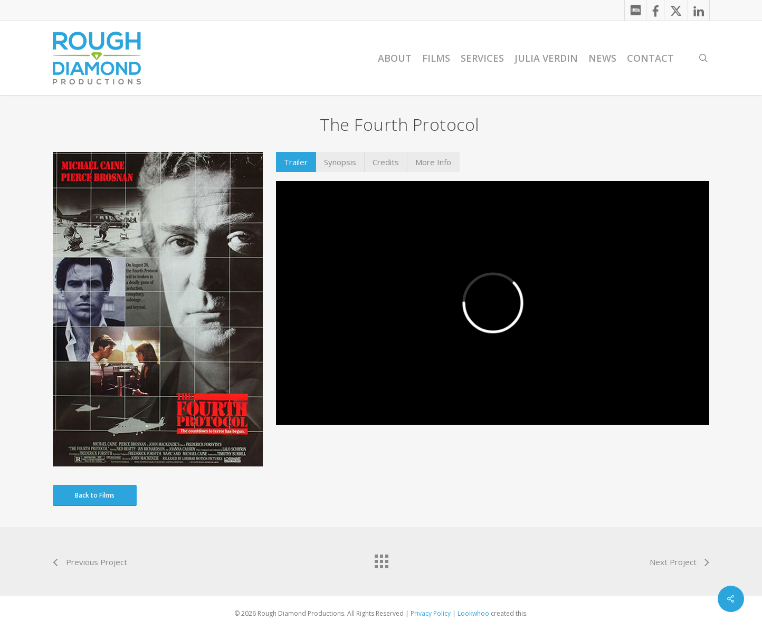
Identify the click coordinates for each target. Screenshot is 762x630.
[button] (296, 162)
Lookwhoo (473, 613)
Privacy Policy (431, 613)
